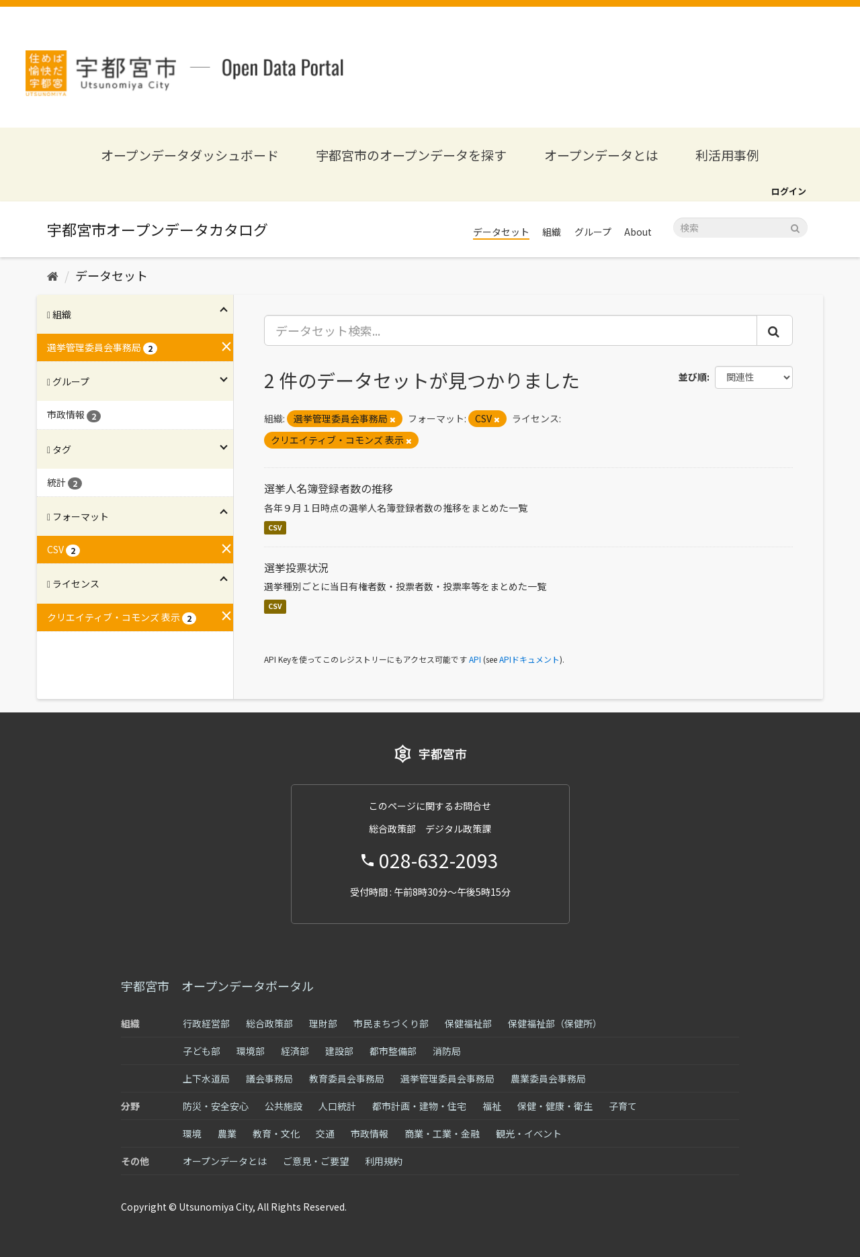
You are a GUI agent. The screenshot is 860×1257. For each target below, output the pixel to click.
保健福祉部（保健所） (555, 1023)
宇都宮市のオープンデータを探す (411, 155)
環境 (192, 1133)
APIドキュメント (529, 659)
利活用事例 (727, 155)
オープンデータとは (601, 155)
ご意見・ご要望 (316, 1161)
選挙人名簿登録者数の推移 (328, 488)
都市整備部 (393, 1051)
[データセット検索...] (511, 330)
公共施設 (283, 1106)
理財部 (323, 1023)
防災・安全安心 (216, 1106)
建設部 (339, 1051)
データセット (501, 231)
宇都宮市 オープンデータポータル (217, 985)
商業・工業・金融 (442, 1133)
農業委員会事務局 (548, 1078)
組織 (551, 231)
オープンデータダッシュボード (190, 155)
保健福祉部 (468, 1023)
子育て (623, 1106)
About (638, 231)
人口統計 (337, 1106)
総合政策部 (269, 1023)
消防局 (447, 1051)
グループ (592, 231)
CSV (275, 527)
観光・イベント (529, 1133)
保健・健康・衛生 (555, 1106)
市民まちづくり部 (391, 1023)
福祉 (491, 1106)
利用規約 (383, 1161)
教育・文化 (276, 1133)
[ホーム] (52, 275)
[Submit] (795, 226)
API (475, 659)
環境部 (250, 1051)
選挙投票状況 (296, 567)
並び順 (693, 376)
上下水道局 (206, 1078)
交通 (325, 1133)
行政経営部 (206, 1023)
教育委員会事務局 (346, 1078)
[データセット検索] (740, 228)
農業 (227, 1133)
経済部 (295, 1051)
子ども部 (201, 1051)
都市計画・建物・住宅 (419, 1106)
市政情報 (369, 1133)
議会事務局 (269, 1078)
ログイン (788, 191)
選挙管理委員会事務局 (447, 1078)
